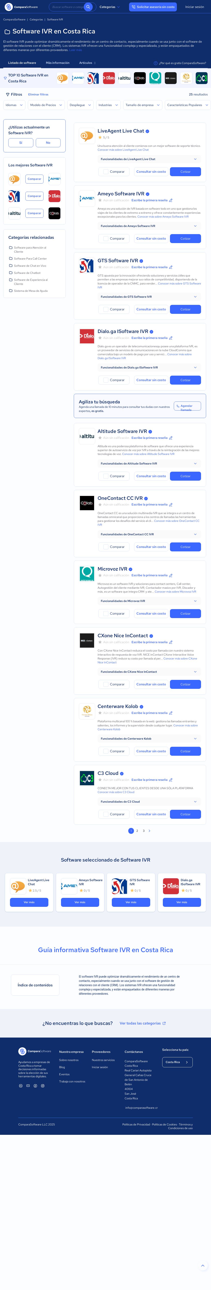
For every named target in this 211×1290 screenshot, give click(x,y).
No (48, 143)
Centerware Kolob (118, 706)
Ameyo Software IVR (121, 193)
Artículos (87, 63)
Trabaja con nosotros (72, 1081)
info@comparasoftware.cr (139, 1108)
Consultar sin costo (151, 171)
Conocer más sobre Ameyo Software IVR (163, 216)
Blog (62, 1067)
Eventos (64, 1074)
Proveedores (101, 1052)
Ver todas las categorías (143, 1023)
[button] (149, 159)
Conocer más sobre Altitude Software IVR (148, 454)
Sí (20, 143)
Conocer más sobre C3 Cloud (116, 792)
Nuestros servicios (103, 1060)
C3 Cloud (108, 773)
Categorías (110, 6)
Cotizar (185, 172)
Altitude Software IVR (122, 431)
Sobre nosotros (68, 1060)
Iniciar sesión (194, 7)
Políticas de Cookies (164, 1124)
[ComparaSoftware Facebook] (35, 1085)
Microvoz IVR (112, 569)
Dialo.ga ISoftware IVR (123, 331)
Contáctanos (134, 1052)
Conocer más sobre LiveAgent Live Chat (123, 150)
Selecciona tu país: (175, 1050)
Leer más (75, 50)
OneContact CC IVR (120, 498)
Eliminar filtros (38, 94)
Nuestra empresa (71, 1052)
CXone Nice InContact (123, 635)
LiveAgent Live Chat (121, 131)
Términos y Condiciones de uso (180, 1126)
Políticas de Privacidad (136, 1124)
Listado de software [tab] (22, 63)
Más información (58, 63)
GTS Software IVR (118, 260)
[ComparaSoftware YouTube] (28, 1085)
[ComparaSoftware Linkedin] (20, 1085)
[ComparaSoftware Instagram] (42, 1085)
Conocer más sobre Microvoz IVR (175, 591)
